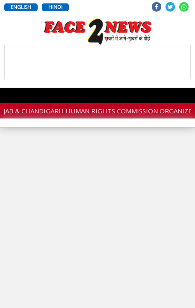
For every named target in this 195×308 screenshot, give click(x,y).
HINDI (55, 7)
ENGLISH (21, 7)
